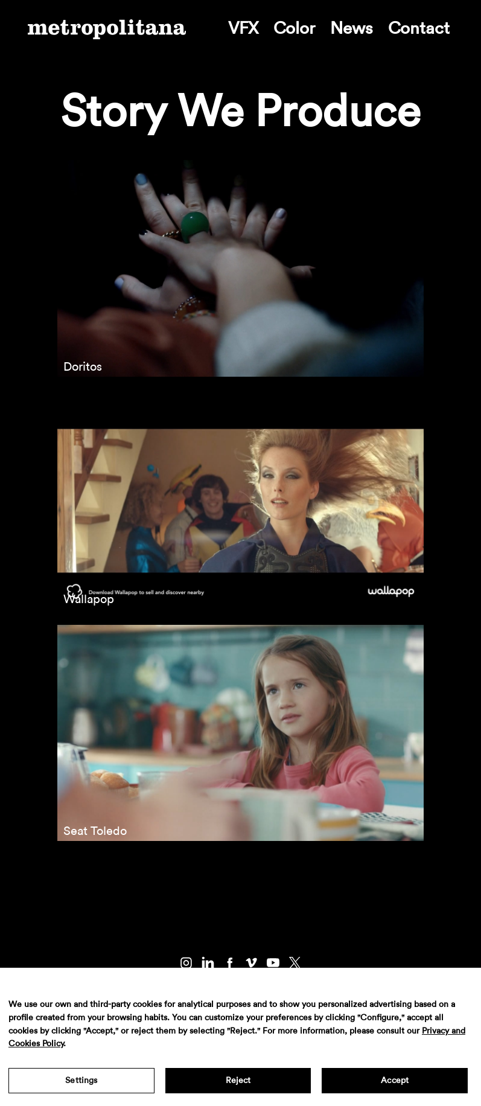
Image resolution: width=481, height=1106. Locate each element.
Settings (81, 1080)
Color (294, 28)
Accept (395, 1080)
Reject (238, 1080)
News (351, 28)
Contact (419, 28)
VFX (243, 28)
